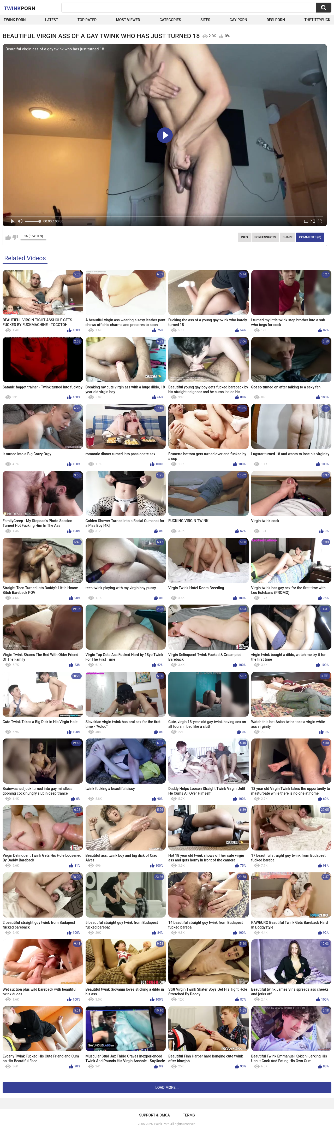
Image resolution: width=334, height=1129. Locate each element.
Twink (19, 8)
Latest (51, 20)
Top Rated (87, 20)
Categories (170, 20)
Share (288, 237)
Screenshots (265, 237)
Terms (189, 1115)
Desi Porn (276, 20)
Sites (205, 20)
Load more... (167, 1087)
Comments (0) (310, 237)
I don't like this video (15, 237)
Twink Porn (15, 20)
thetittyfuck (317, 20)
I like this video (8, 237)
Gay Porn (238, 20)
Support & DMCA (154, 1115)
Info (244, 237)
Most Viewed (128, 20)
